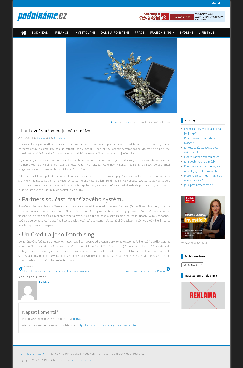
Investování (84, 32)
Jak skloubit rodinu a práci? (199, 161)
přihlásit (77, 319)
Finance (62, 32)
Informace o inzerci (31, 353)
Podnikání (41, 32)
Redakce (41, 138)
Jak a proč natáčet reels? (198, 185)
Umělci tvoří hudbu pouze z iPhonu (131, 269)
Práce (140, 32)
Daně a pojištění (115, 32)
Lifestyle (206, 32)
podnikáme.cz (81, 360)
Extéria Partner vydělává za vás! (202, 157)
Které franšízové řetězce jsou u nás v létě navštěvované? (58, 269)
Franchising (162, 32)
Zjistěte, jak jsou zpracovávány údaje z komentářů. (108, 325)
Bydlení (186, 32)
